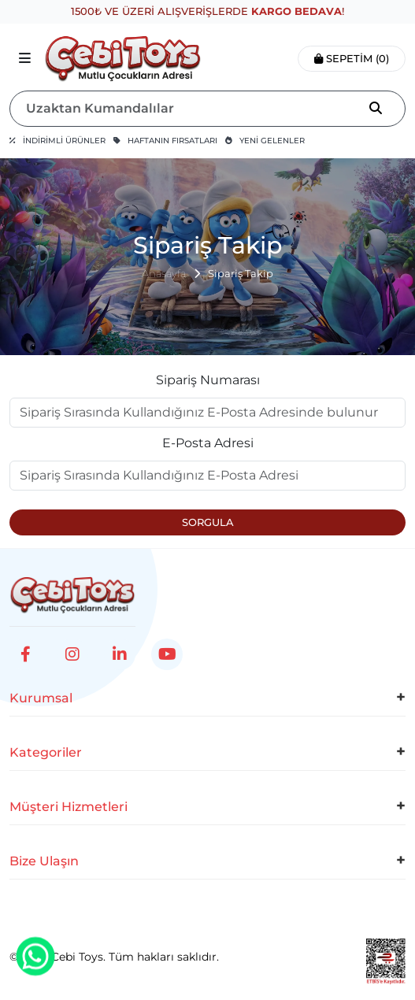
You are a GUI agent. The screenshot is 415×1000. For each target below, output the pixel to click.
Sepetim (351, 58)
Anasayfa (164, 273)
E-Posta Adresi (208, 442)
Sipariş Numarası (208, 379)
